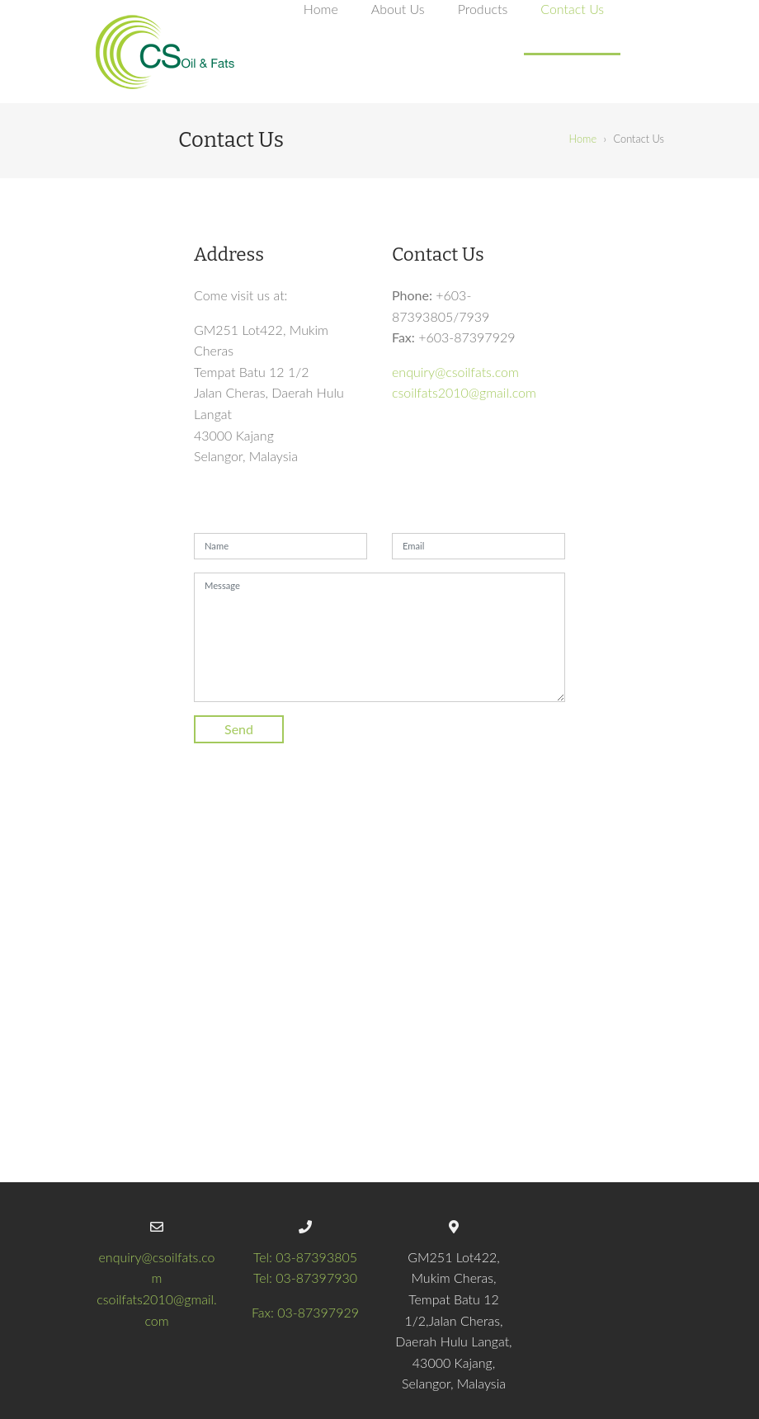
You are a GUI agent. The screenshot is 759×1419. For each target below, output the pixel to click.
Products (483, 8)
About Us (398, 8)
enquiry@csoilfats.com (455, 372)
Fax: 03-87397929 (305, 1312)
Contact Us (572, 8)
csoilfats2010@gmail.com (464, 392)
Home (321, 8)
